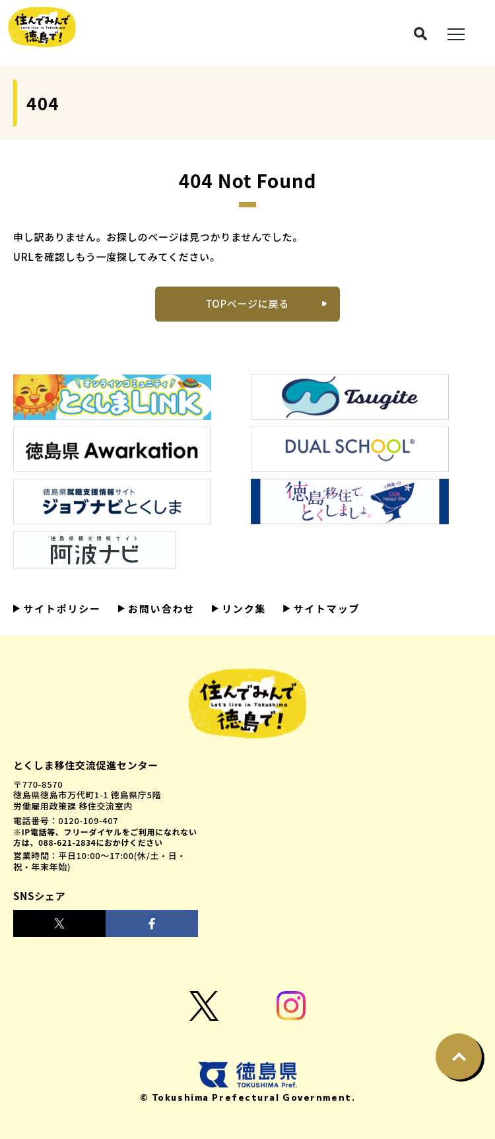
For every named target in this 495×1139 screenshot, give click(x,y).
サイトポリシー (60, 608)
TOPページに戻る (247, 303)
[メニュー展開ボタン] (456, 33)
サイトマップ (325, 608)
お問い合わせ (160, 608)
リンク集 (242, 608)
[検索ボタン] (420, 33)
